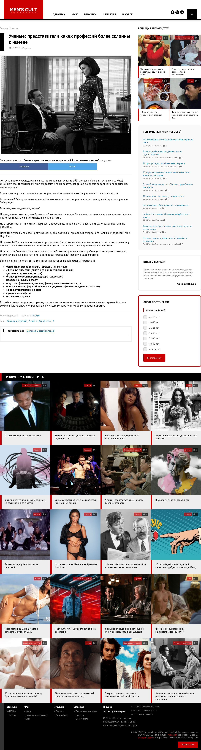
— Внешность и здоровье (85, 711)
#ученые (22, 320)
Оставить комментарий (40, 330)
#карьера (12, 320)
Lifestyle (109, 14)
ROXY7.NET (145, 706)
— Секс (27, 718)
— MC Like (11, 711)
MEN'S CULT (144, 710)
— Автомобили (61, 715)
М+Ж (75, 14)
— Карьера (79, 715)
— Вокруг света (81, 718)
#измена (33, 320)
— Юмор (27, 711)
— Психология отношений (36, 715)
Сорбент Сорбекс (146, 737)
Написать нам (188, 744)
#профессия (45, 320)
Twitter (49, 166)
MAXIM (36, 315)
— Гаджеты (59, 711)
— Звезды (11, 715)
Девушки (59, 14)
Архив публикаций (114, 711)
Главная (4, 28)
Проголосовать (154, 357)
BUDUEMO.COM (120, 725)
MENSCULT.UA (117, 718)
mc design (172, 735)
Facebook (16, 166)
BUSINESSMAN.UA (119, 721)
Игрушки (90, 14)
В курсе (127, 14)
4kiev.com (142, 714)
